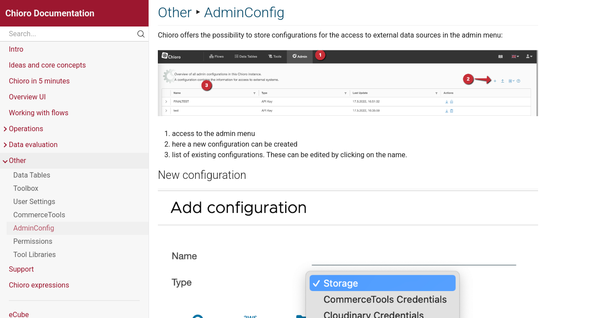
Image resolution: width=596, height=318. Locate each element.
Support (21, 269)
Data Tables (31, 175)
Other (14, 160)
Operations (22, 129)
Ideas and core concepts (47, 65)
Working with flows (39, 113)
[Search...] (74, 34)
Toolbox (25, 188)
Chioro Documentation (49, 13)
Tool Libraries (34, 254)
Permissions (32, 241)
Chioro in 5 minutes (39, 81)
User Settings (34, 201)
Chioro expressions (39, 285)
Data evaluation (29, 145)
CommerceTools (39, 215)
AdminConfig (33, 228)
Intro (16, 49)
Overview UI (27, 97)
